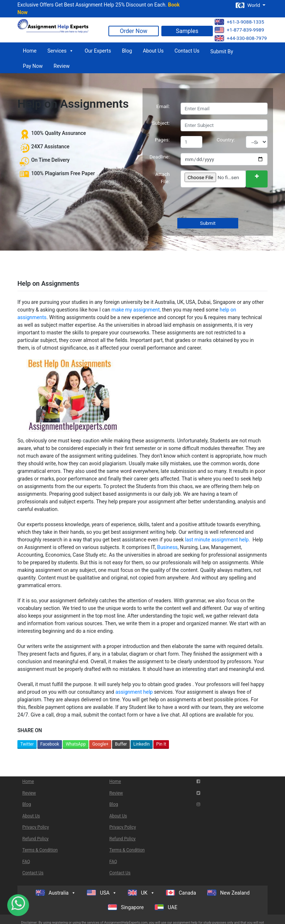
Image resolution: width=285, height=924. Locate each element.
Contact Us (186, 51)
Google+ (100, 744)
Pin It (161, 744)
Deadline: (159, 157)
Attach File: (162, 177)
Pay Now (33, 66)
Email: (163, 106)
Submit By (221, 51)
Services (61, 51)
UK (141, 893)
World (248, 5)
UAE (165, 907)
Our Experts (97, 51)
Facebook (49, 744)
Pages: (162, 140)
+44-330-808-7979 (241, 38)
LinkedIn (141, 744)
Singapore (126, 907)
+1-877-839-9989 (239, 30)
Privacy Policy (35, 827)
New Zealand (228, 893)
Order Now (134, 31)
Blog (127, 51)
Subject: (161, 123)
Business (167, 547)
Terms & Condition (40, 850)
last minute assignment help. (218, 540)
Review (62, 66)
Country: (226, 140)
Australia (56, 893)
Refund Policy (35, 838)
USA (102, 893)
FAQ (26, 861)
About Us (153, 51)
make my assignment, (136, 310)
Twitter (27, 744)
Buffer (121, 744)
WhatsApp (76, 744)
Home (30, 51)
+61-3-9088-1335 (239, 22)
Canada (181, 893)
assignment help (134, 692)
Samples (187, 31)
